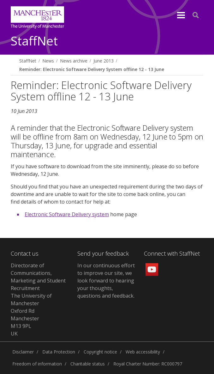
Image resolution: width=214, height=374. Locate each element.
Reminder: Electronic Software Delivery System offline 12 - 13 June (91, 69)
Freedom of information (37, 364)
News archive (73, 61)
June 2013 (103, 61)
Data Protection (58, 352)
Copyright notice (100, 352)
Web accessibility (143, 352)
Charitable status (87, 364)
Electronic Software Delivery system (67, 214)
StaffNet (34, 41)
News (48, 61)
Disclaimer (23, 352)
